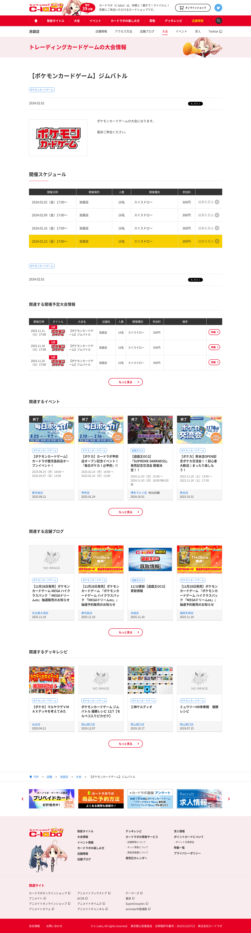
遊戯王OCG (138, 450)
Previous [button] (22, 799)
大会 (77, 21)
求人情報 (179, 831)
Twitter (213, 31)
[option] (51, 798)
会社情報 (34, 926)
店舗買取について (136, 842)
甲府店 (85, 492)
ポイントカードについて (189, 837)
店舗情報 (197, 21)
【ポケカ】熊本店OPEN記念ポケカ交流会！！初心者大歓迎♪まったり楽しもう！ (198, 463)
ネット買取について (137, 847)
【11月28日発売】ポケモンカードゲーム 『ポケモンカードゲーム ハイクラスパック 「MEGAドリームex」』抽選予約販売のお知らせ (100, 595)
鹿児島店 (37, 492)
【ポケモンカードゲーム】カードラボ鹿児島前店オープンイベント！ (50, 461)
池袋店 (34, 31)
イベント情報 (85, 842)
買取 (152, 21)
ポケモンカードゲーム (41, 90)
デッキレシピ (173, 21)
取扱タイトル (55, 21)
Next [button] (229, 799)
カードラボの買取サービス (142, 837)
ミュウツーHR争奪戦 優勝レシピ (199, 708)
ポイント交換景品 (185, 842)
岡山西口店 (88, 724)
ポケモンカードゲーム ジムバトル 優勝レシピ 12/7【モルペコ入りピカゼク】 (100, 711)
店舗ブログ (147, 31)
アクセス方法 (123, 31)
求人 (198, 31)
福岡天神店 (186, 613)
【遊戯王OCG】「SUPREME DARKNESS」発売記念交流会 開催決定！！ (150, 463)
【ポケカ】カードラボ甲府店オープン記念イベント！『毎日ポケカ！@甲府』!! (99, 461)
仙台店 (36, 724)
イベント (95, 21)
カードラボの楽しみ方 (125, 21)
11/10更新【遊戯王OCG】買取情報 (149, 588)
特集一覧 (179, 847)
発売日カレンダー (136, 858)
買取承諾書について (137, 852)
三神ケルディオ (141, 706)
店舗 (49, 777)
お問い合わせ (54, 926)
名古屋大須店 (40, 613)
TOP (36, 777)
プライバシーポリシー (187, 853)
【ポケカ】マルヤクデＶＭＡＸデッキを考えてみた (50, 708)
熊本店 (184, 492)
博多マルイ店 (139, 492)
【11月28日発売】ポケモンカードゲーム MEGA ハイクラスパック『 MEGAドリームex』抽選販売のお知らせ (51, 593)
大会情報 (82, 837)
